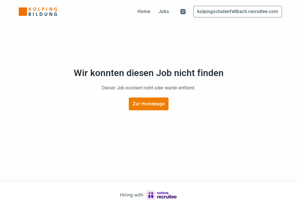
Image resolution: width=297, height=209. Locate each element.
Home (143, 11)
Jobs (163, 11)
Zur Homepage (149, 104)
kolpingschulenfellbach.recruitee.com (237, 11)
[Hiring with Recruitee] (148, 195)
